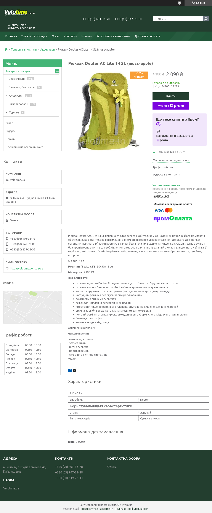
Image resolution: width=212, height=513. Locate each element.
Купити (170, 95)
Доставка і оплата (147, 36)
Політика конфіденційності (132, 508)
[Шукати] (206, 18)
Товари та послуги (34, 36)
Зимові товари (18, 103)
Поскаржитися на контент (96, 508)
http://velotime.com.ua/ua (26, 268)
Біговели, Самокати (22, 87)
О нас (55, 36)
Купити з (171, 106)
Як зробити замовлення (113, 36)
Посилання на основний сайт (24, 146)
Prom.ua (127, 504)
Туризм (14, 112)
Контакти (70, 36)
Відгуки (10, 130)
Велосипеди (17, 78)
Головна (11, 36)
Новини (87, 36)
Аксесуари (47, 49)
